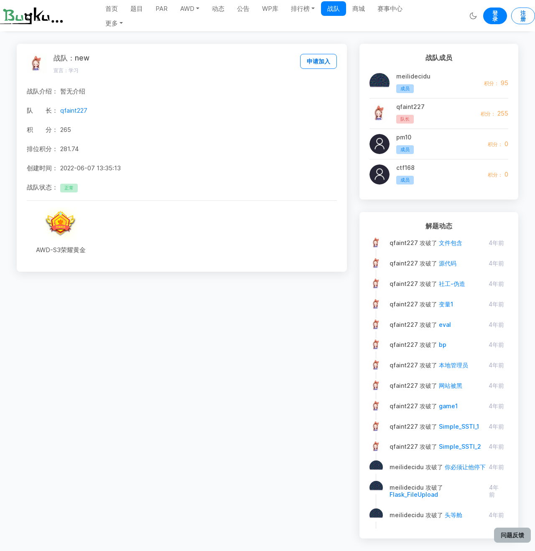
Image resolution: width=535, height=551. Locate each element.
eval (445, 324)
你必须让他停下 (465, 466)
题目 (136, 9)
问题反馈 (512, 534)
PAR (161, 9)
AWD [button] (187, 9)
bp (442, 344)
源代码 (447, 263)
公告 (243, 9)
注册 (523, 16)
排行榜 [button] (300, 9)
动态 (218, 9)
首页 (111, 9)
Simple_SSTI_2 (460, 446)
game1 (448, 405)
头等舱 (453, 514)
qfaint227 (73, 110)
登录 (495, 16)
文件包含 (450, 242)
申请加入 (318, 61)
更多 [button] (111, 23)
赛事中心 (390, 9)
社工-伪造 (452, 283)
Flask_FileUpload (414, 494)
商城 (358, 9)
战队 (333, 9)
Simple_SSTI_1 (459, 426)
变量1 (446, 304)
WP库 (270, 9)
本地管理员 (453, 365)
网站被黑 (450, 385)
